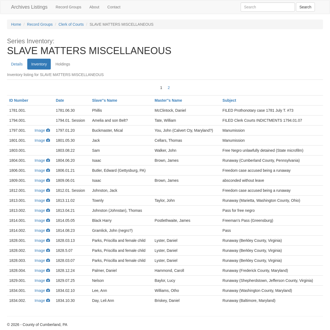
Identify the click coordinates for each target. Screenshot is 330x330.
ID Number (18, 100)
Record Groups (68, 7)
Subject (229, 100)
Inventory (39, 64)
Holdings (62, 64)
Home (16, 24)
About (94, 7)
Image (42, 130)
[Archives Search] (305, 7)
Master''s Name (168, 100)
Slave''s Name (104, 100)
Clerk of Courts (71, 24)
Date (60, 100)
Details (17, 64)
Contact (113, 7)
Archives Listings (29, 7)
